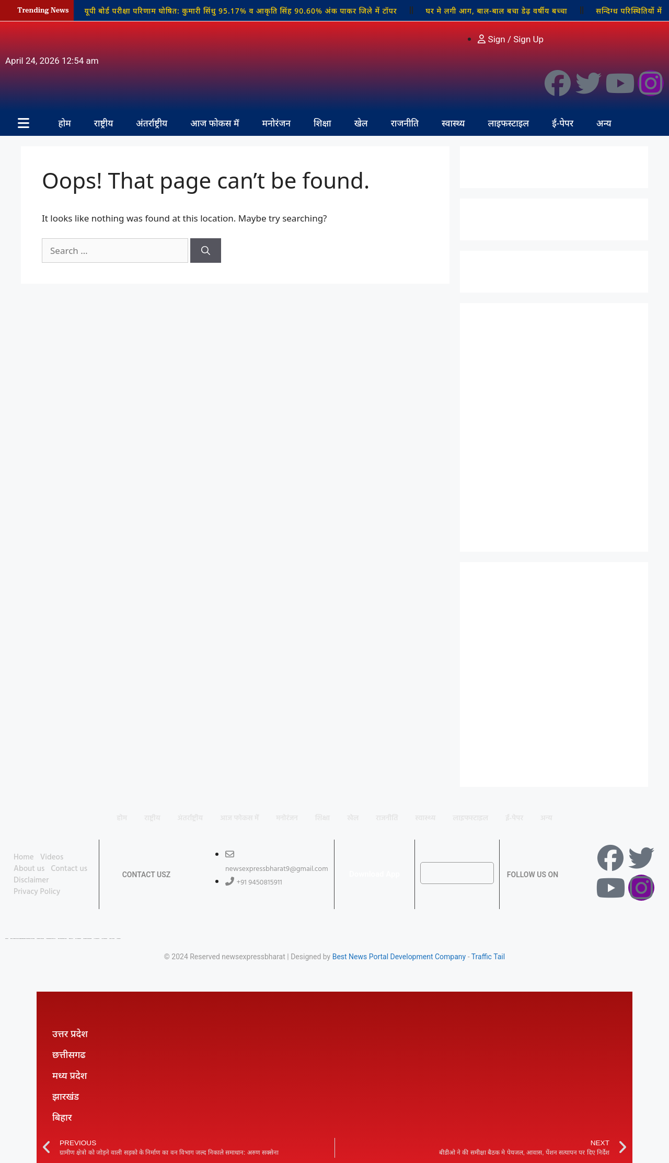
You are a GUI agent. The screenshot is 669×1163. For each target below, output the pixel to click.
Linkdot (118, 938)
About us (29, 869)
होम (65, 123)
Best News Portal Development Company (399, 956)
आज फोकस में (214, 123)
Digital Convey (40, 938)
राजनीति (405, 123)
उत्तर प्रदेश (70, 1033)
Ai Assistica (96, 938)
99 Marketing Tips (62, 938)
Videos (52, 857)
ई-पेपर (562, 123)
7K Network (78, 938)
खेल (361, 123)
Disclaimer (31, 880)
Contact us (69, 869)
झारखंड (65, 1096)
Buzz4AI (71, 938)
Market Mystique (87, 938)
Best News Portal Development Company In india (22, 938)
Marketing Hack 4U (50, 938)
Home (24, 857)
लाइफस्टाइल (508, 123)
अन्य (604, 123)
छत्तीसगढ (69, 1054)
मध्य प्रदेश (69, 1075)
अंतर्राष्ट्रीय (151, 123)
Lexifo (6, 938)
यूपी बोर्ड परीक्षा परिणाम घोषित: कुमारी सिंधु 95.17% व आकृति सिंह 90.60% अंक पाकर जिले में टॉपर (240, 11)
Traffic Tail (488, 956)
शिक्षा (322, 123)
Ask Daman (104, 938)
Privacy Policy (37, 892)
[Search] (205, 250)
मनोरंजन (276, 123)
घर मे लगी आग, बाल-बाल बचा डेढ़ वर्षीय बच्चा (497, 11)
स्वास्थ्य (453, 123)
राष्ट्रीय (103, 123)
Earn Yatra (111, 938)
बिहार (62, 1117)
